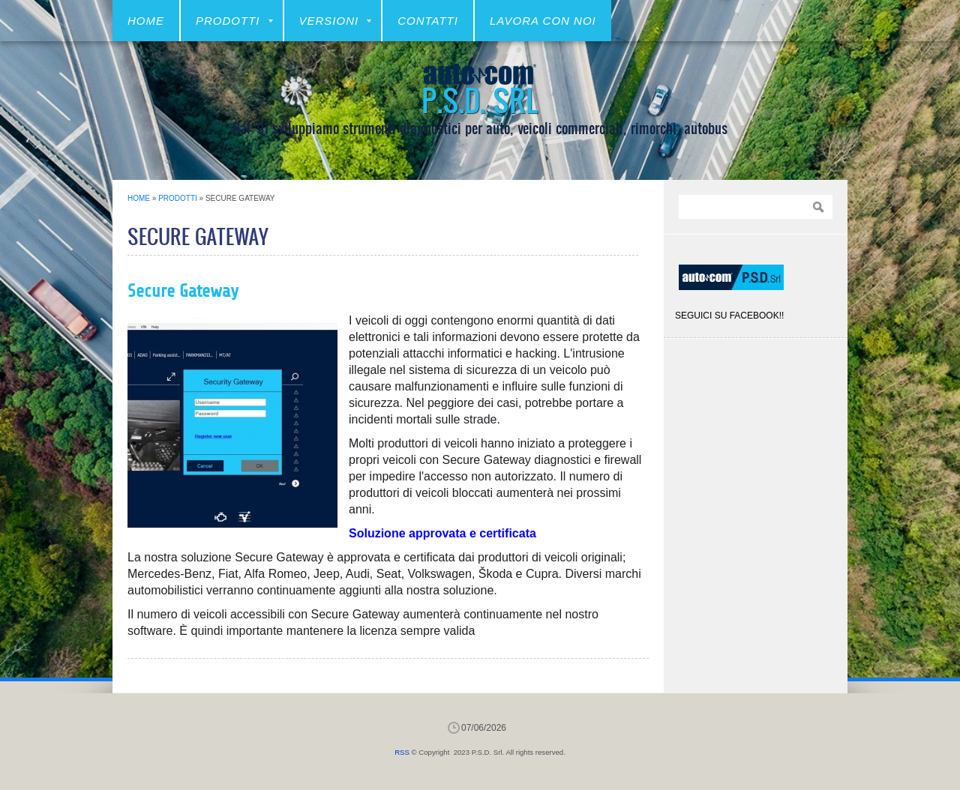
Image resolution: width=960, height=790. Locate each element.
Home (146, 20)
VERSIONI (335, 20)
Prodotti (234, 20)
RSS (402, 752)
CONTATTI (428, 20)
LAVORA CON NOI (543, 20)
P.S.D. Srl (480, 99)
